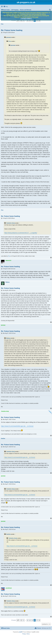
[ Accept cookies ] (26, 18)
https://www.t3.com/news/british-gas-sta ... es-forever (17, 426)
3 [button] (27, 620)
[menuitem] (6, 6)
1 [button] (23, 620)
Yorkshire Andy (10, 223)
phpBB (20, 632)
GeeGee (3, 438)
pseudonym (9, 588)
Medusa (7, 282)
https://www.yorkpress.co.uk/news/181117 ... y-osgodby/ (20, 233)
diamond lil (8, 260)
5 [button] (32, 620)
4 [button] (29, 620)
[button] (18, 620)
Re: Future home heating (11, 30)
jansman (8, 37)
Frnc (2, 24)
